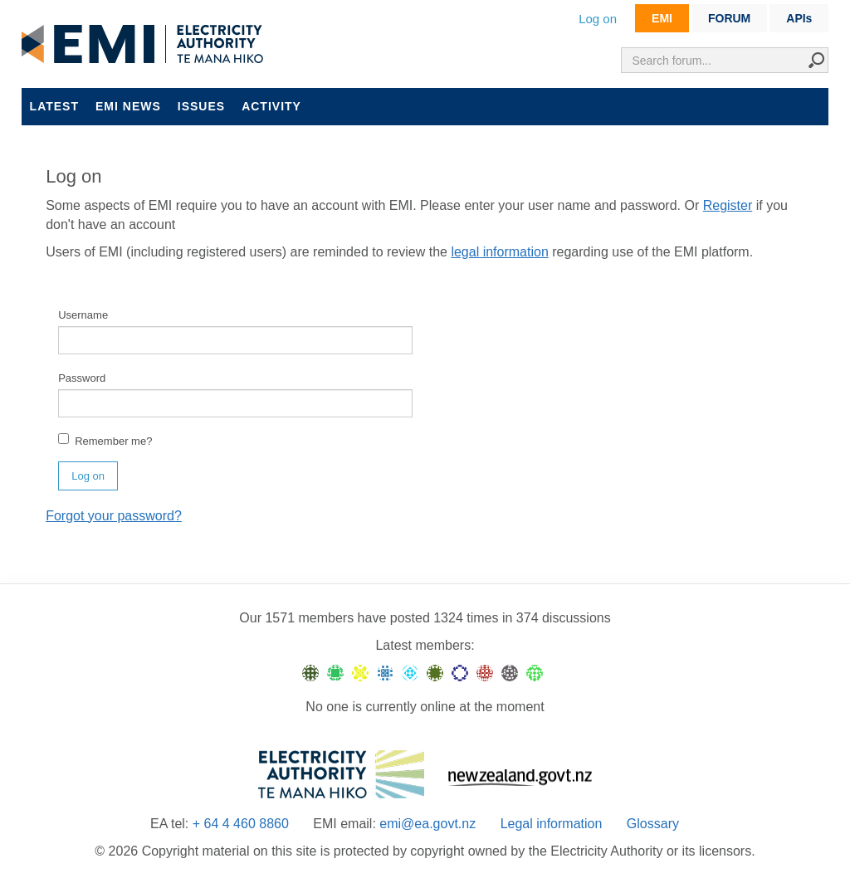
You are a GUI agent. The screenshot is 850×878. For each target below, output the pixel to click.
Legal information (552, 824)
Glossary (653, 824)
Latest (54, 106)
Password (81, 378)
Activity (271, 106)
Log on (598, 19)
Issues (201, 106)
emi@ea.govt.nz (427, 824)
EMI (662, 18)
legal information (499, 252)
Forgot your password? (114, 516)
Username (83, 315)
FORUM (729, 18)
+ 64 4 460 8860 (241, 824)
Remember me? (105, 440)
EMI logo (146, 45)
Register (728, 205)
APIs (799, 18)
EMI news (128, 106)
